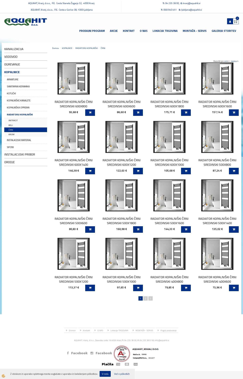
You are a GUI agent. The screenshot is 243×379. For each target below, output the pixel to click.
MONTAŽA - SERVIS (195, 31)
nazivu (235, 61)
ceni (227, 61)
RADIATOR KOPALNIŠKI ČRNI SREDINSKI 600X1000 (169, 162)
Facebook (77, 353)
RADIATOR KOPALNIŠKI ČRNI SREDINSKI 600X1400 (74, 162)
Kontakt (129, 31)
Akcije (114, 31)
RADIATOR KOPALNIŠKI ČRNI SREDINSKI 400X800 (169, 279)
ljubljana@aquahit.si (191, 9)
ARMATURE (12, 79)
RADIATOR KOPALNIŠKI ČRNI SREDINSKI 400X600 (217, 279)
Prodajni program (92, 31)
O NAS (144, 31)
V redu (105, 374)
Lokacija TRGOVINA (165, 31)
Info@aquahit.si (162, 340)
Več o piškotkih (122, 374)
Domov (55, 48)
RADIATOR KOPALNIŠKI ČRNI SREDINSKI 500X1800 (122, 220)
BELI (11, 125)
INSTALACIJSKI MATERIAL (19, 140)
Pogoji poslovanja (168, 330)
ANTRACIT (13, 120)
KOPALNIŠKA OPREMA (18, 107)
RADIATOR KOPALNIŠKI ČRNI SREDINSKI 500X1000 (122, 279)
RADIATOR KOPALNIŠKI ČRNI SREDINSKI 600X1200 (122, 162)
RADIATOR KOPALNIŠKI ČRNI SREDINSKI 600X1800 (169, 103)
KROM (11, 134)
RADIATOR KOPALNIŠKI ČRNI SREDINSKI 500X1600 (169, 220)
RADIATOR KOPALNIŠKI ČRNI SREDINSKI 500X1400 (217, 220)
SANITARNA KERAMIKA (18, 86)
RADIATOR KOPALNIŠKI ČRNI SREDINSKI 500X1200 (74, 279)
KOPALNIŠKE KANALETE (18, 100)
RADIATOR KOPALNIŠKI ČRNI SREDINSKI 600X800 (74, 103)
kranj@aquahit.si (191, 3)
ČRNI (11, 129)
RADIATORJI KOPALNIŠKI (20, 114)
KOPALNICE (67, 48)
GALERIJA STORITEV (224, 31)
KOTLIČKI (11, 93)
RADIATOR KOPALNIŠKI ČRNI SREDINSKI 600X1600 (217, 103)
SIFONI (10, 147)
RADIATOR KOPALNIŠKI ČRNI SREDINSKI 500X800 (217, 162)
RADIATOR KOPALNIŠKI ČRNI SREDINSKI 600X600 (122, 103)
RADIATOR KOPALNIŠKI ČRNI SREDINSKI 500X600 (74, 220)
